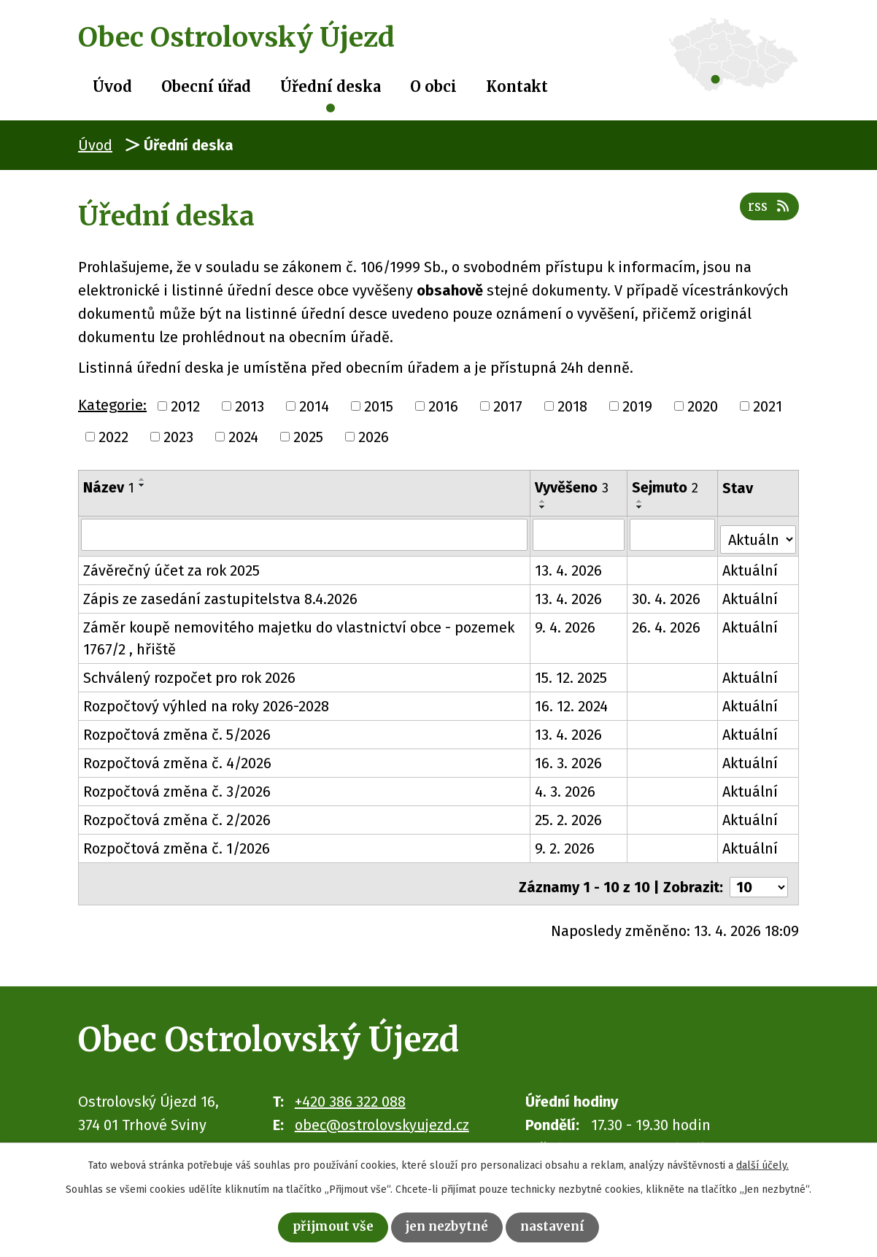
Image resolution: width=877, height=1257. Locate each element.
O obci (433, 86)
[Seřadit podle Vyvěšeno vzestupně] (544, 501)
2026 (373, 437)
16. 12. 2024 (572, 702)
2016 (443, 406)
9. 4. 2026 (566, 623)
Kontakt (517, 86)
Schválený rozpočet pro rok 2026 (189, 673)
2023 (178, 437)
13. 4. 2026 (569, 566)
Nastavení (567, 1225)
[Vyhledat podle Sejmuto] (673, 534)
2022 (113, 437)
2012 (185, 406)
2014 (314, 406)
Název (108, 487)
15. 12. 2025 (572, 673)
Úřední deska (330, 86)
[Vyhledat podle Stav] (758, 532)
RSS (765, 214)
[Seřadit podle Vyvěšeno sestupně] (544, 507)
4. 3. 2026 (566, 787)
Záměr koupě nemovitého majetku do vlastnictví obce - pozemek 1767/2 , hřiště (298, 634)
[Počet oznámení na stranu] (759, 876)
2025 (308, 437)
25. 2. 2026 (569, 815)
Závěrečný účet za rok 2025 (171, 566)
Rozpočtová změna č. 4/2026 (177, 758)
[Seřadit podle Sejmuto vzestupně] (641, 501)
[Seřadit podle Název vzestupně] (142, 479)
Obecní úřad (206, 86)
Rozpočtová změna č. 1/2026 (176, 844)
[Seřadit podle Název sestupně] (142, 485)
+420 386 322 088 (350, 1090)
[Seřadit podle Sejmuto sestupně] (641, 507)
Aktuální (751, 566)
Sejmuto (666, 487)
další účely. (762, 1162)
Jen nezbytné (449, 1225)
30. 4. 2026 (667, 594)
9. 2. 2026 (565, 844)
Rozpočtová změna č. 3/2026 (177, 787)
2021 (767, 406)
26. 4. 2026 (667, 623)
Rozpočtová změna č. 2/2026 (177, 815)
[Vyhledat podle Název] (304, 534)
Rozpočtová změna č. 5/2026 (177, 730)
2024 (243, 437)
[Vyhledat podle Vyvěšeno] (579, 534)
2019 (637, 406)
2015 (378, 406)
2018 (572, 406)
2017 (507, 406)
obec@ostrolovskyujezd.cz (382, 1113)
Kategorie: (112, 405)
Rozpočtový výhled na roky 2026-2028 (206, 702)
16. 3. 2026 (569, 758)
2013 (249, 406)
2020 (702, 406)
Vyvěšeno (572, 487)
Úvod (112, 86)
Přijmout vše (320, 1225)
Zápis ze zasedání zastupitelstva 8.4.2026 (220, 594)
